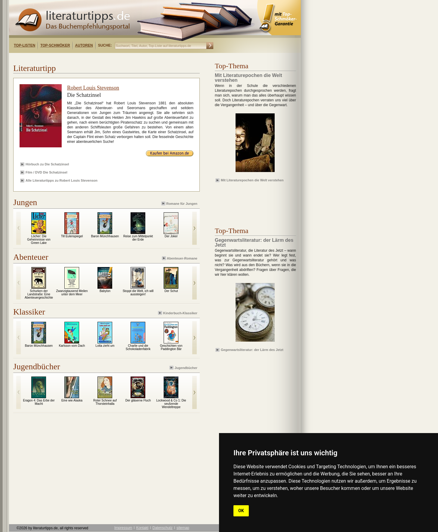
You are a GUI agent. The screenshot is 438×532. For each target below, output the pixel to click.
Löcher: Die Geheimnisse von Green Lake (38, 239)
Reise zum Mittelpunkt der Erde (138, 238)
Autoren (84, 45)
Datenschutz (163, 528)
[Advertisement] (86, 58)
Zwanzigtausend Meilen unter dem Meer (72, 292)
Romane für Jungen (179, 203)
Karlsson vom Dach (72, 345)
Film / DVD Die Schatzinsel (46, 172)
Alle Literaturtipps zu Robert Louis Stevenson (61, 180)
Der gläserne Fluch (138, 400)
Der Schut (171, 291)
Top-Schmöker (55, 45)
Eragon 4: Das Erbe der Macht (38, 402)
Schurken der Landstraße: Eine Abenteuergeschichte (39, 294)
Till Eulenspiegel (72, 236)
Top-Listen (24, 45)
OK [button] (241, 510)
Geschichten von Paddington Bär (171, 347)
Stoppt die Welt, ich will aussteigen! (138, 292)
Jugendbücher (183, 368)
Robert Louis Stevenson (93, 88)
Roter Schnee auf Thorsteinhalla (105, 402)
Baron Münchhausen (105, 236)
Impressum (123, 528)
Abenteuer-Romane (180, 258)
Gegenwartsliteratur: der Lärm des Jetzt (252, 350)
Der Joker (171, 236)
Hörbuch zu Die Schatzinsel (47, 164)
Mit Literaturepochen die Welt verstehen (252, 180)
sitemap (183, 528)
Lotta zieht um (105, 345)
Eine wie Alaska (71, 400)
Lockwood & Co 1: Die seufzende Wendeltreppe (171, 404)
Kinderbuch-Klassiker (178, 313)
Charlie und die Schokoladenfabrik (138, 347)
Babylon (105, 291)
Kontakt (142, 528)
